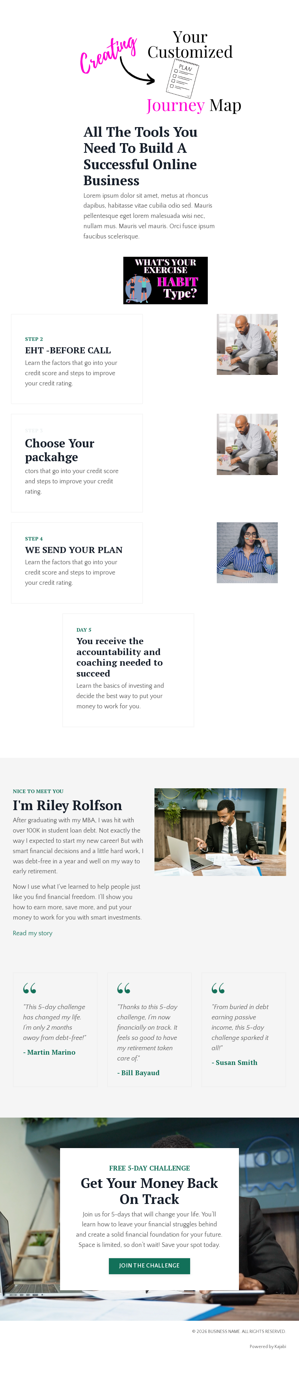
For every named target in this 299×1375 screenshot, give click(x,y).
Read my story (32, 934)
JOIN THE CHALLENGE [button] (149, 1278)
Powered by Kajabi (268, 1358)
